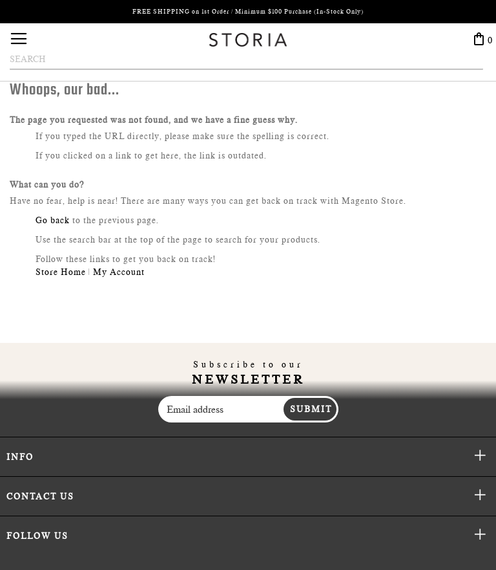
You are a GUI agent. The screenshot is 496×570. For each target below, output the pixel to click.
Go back (53, 220)
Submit (311, 409)
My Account (119, 272)
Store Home (61, 272)
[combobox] (246, 59)
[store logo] (248, 40)
